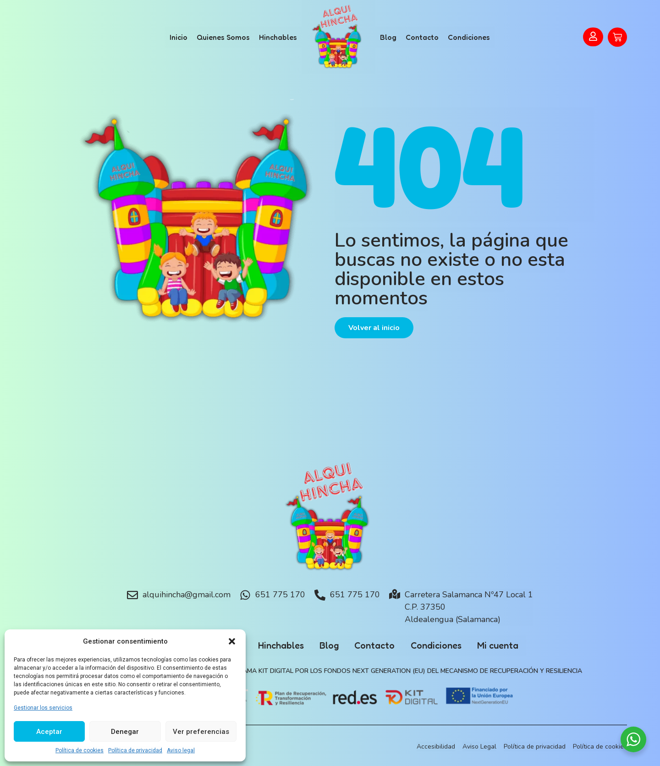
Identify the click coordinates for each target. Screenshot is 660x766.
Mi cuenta (505, 645)
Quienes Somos (223, 37)
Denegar (125, 731)
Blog (388, 37)
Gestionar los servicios (43, 708)
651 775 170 (280, 594)
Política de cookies (79, 750)
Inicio (178, 37)
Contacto (422, 37)
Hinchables (278, 37)
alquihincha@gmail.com (187, 594)
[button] (231, 641)
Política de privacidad (135, 750)
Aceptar (49, 731)
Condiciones (469, 37)
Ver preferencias (201, 731)
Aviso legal (181, 750)
